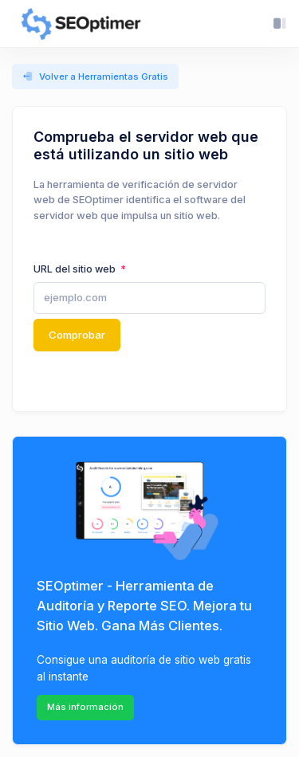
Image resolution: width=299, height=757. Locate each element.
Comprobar (77, 334)
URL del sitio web (75, 269)
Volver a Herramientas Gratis (95, 77)
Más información (85, 706)
